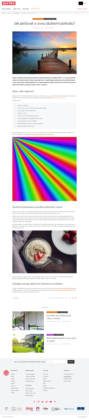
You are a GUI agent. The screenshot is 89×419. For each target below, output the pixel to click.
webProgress (84, 417)
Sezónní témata (35, 9)
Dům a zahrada (6, 9)
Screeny (13, 386)
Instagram (72, 3)
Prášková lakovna (29, 381)
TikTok (46, 401)
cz (80, 3)
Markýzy (13, 381)
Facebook (69, 3)
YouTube (75, 3)
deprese (48, 96)
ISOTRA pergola (29, 395)
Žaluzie (12, 374)
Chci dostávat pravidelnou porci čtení (30, 362)
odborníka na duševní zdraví (58, 97)
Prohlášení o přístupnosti (49, 388)
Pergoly (13, 379)
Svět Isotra (25, 9)
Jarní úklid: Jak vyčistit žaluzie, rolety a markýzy (60, 317)
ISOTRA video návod (30, 393)
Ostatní (12, 393)
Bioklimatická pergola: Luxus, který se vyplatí (60, 339)
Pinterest (73, 298)
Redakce (37, 27)
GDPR (44, 386)
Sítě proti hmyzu (15, 390)
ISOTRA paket (28, 391)
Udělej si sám (16, 9)
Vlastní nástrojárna (29, 374)
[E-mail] (57, 362)
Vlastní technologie (30, 376)
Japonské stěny (14, 388)
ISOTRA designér (29, 388)
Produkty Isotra (82, 9)
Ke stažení (45, 376)
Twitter (75, 298)
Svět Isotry (45, 374)
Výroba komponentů (30, 379)
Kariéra (44, 379)
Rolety (12, 376)
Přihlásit (72, 362)
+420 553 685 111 (68, 374)
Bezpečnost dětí (47, 381)
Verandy (13, 383)
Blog (44, 383)
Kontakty (45, 390)
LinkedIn (42, 401)
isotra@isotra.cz (67, 376)
